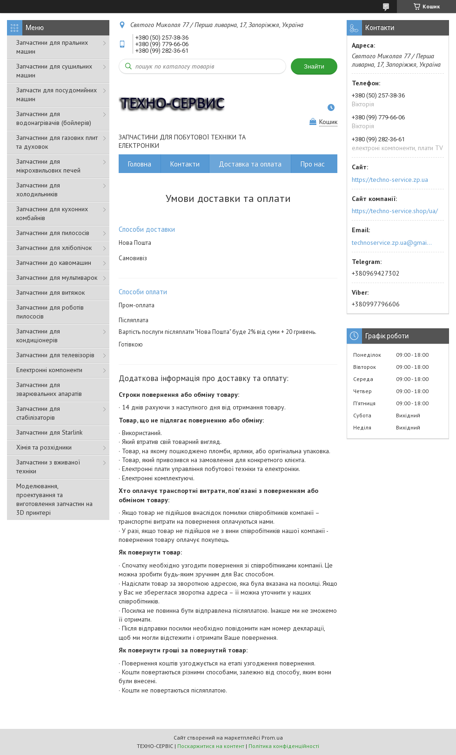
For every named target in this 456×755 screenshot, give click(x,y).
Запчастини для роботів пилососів (50, 311)
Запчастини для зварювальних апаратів (49, 389)
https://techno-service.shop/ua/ (395, 211)
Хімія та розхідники (44, 447)
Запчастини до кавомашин (53, 262)
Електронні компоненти (49, 370)
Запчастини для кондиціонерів (38, 335)
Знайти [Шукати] (314, 66)
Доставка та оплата (250, 163)
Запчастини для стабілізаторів (38, 413)
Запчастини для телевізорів (55, 355)
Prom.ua (272, 737)
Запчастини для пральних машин (52, 46)
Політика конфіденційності (283, 745)
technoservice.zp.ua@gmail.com (392, 242)
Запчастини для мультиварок (56, 277)
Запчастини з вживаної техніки (48, 466)
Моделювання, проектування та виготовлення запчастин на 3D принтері (54, 499)
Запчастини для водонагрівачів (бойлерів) (53, 118)
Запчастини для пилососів (52, 233)
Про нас (313, 163)
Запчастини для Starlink (49, 432)
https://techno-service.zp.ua (390, 179)
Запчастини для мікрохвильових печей (48, 165)
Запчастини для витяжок (50, 292)
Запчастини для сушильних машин (54, 70)
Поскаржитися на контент (210, 745)
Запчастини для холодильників (38, 189)
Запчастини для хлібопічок (54, 247)
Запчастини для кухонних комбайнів (52, 213)
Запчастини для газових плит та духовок (57, 142)
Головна (139, 163)
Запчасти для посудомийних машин (56, 94)
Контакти (185, 163)
